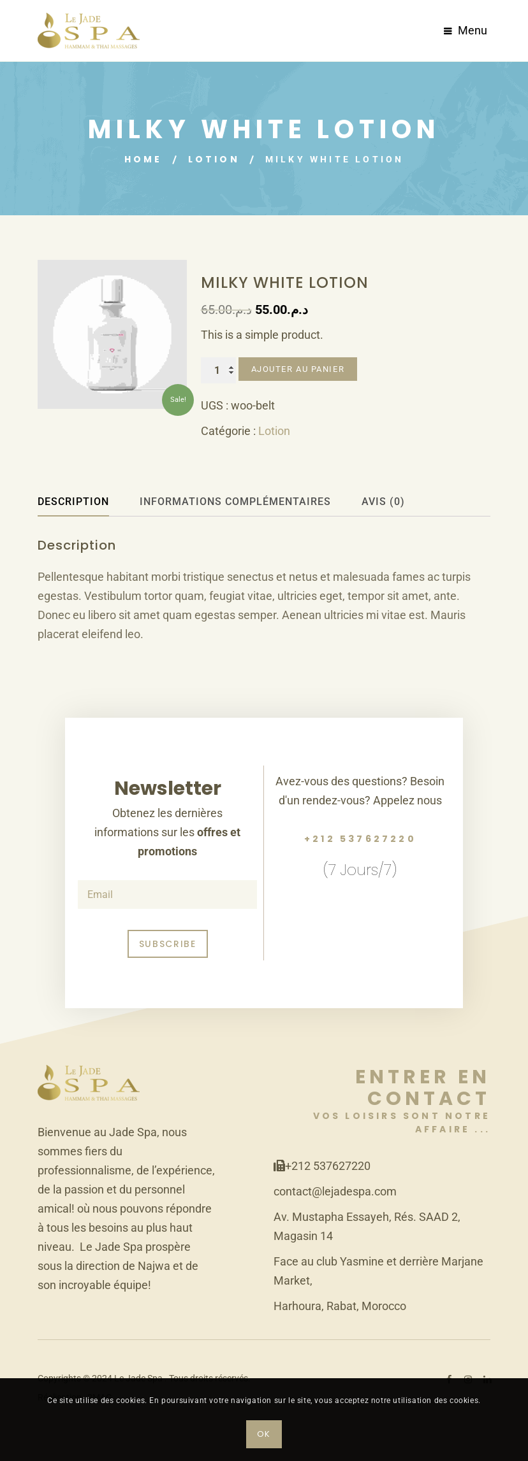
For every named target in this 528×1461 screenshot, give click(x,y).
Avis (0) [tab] (383, 501)
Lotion (214, 159)
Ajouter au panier (298, 369)
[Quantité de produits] (218, 370)
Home (143, 159)
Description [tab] (73, 501)
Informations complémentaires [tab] (235, 501)
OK (264, 1434)
